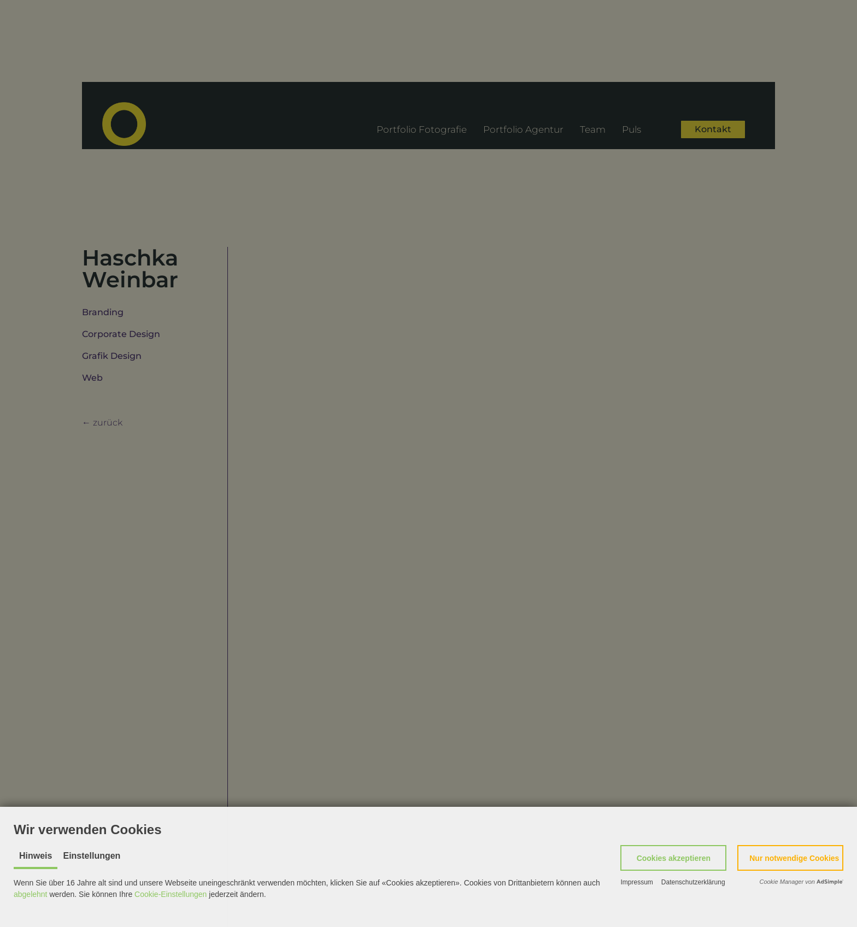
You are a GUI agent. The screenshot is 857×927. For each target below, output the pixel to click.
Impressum (636, 882)
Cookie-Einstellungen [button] (170, 894)
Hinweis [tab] (35, 855)
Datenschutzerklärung (693, 882)
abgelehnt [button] (31, 894)
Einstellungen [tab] (91, 855)
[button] (673, 858)
